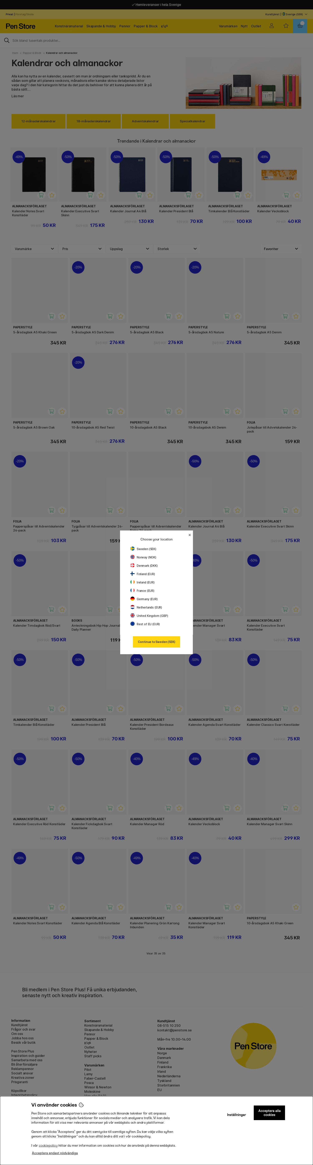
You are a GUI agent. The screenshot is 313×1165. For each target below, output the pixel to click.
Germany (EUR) (144, 599)
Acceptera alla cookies (269, 1113)
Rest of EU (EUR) (145, 624)
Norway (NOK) (143, 557)
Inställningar (236, 1115)
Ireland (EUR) (142, 582)
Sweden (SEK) (143, 549)
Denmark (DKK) (144, 565)
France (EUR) (142, 590)
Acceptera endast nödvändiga (55, 1153)
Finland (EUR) (142, 574)
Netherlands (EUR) (146, 607)
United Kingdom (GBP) (149, 615)
